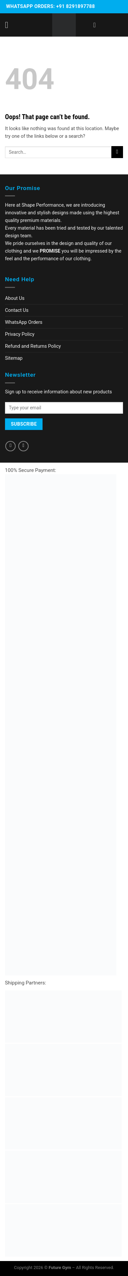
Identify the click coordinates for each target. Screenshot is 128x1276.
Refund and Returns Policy (33, 346)
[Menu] (9, 25)
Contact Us (17, 310)
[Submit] (117, 152)
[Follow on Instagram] (23, 446)
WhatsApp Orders (23, 322)
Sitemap (14, 358)
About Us (15, 298)
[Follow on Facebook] (10, 446)
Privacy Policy (20, 334)
